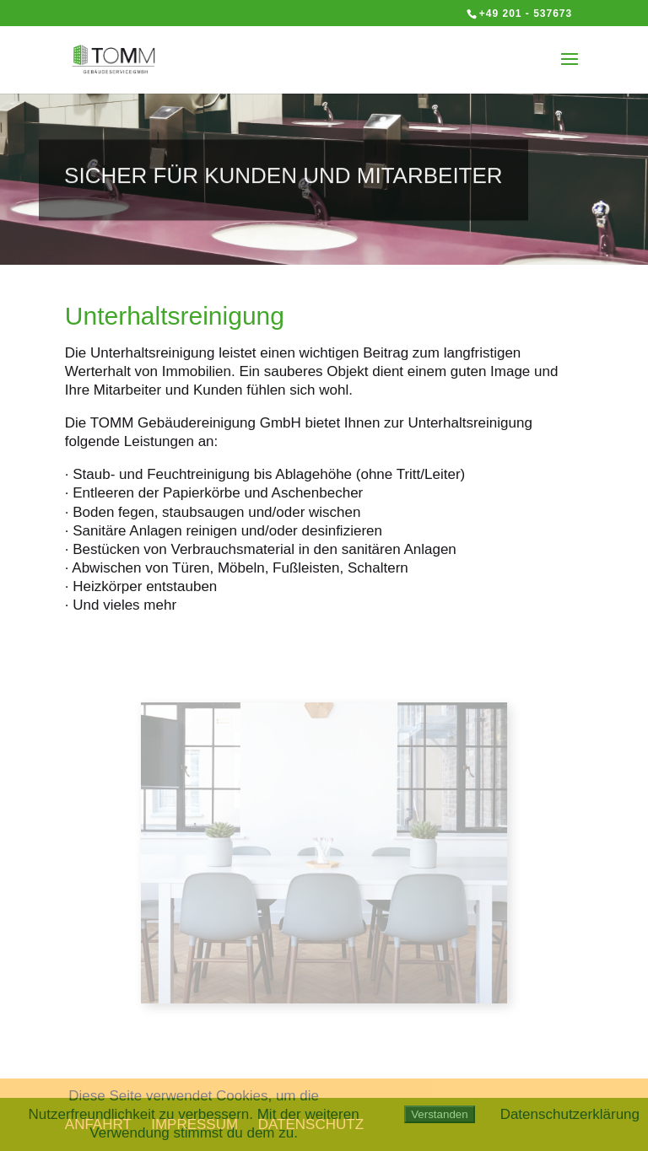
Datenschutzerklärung (570, 1114)
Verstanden (439, 1114)
